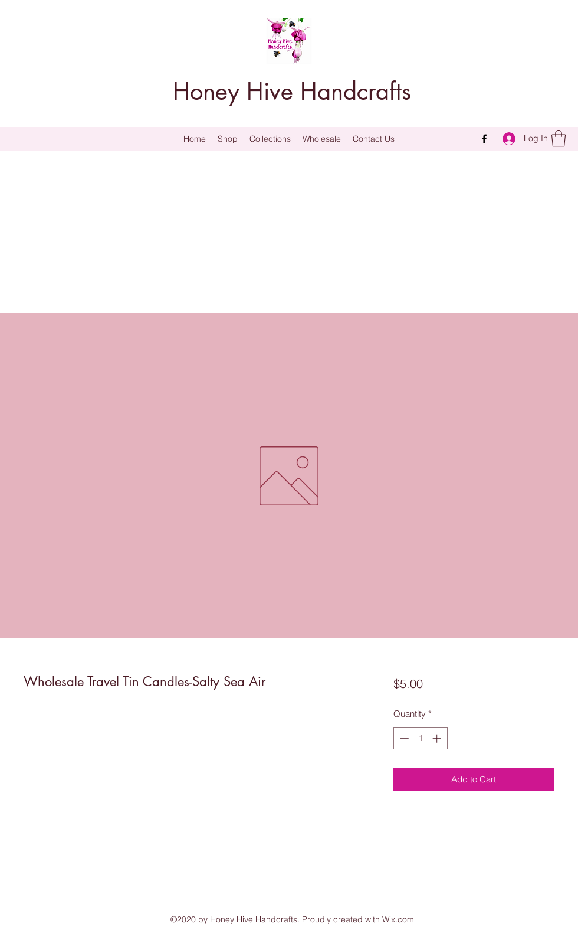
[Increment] (438, 738)
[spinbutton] (420, 738)
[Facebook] (484, 139)
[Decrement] (403, 738)
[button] (270, 139)
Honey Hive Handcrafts (292, 91)
